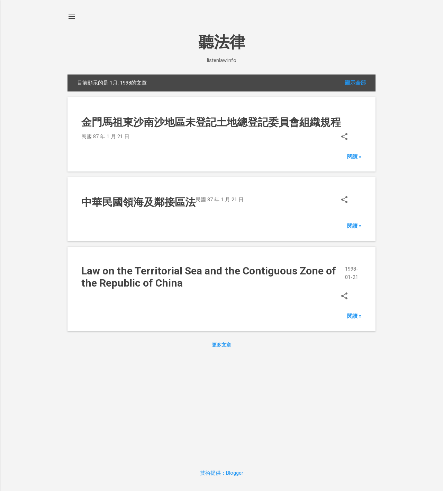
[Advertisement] (221, 407)
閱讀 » (354, 157)
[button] (344, 137)
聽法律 (221, 42)
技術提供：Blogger (221, 473)
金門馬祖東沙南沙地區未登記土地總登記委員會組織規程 (211, 122)
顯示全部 (355, 83)
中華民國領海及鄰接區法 (138, 202)
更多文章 (221, 345)
